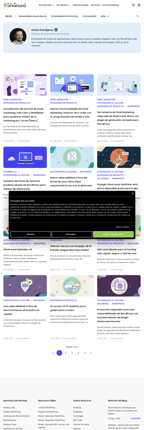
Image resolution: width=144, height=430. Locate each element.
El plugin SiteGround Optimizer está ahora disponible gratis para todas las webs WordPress (117, 188)
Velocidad (103, 178)
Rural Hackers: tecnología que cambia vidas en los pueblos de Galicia (122, 410)
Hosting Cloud (9, 424)
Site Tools (77, 420)
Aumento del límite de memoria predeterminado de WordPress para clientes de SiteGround (24, 185)
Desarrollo (10, 171)
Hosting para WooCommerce (16, 416)
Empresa (77, 407)
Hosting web (46, 5)
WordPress (64, 5)
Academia (77, 412)
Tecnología (78, 416)
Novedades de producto (33, 16)
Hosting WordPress (12, 412)
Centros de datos (81, 424)
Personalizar (72, 234)
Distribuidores (9, 420)
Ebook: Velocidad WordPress (51, 416)
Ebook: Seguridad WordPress (51, 420)
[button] (138, 16)
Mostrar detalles (122, 227)
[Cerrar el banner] (133, 193)
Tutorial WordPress (46, 407)
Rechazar (30, 234)
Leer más (136, 418)
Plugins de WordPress (48, 412)
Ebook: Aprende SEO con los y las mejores (53, 426)
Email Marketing (12, 99)
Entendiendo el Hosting (64, 16)
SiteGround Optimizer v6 (17, 249)
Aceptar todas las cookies (113, 234)
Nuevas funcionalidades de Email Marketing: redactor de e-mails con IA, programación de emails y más (70, 112)
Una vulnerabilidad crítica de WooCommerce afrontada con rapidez (21, 310)
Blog (9, 16)
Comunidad (89, 16)
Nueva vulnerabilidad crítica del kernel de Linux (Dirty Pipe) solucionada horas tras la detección (71, 181)
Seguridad (85, 171)
